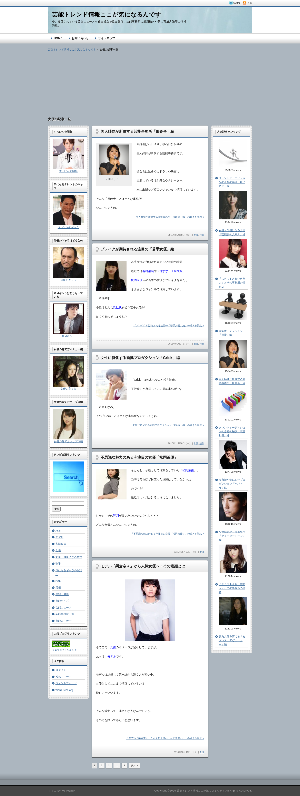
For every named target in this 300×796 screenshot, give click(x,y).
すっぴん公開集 (68, 171)
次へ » (134, 765)
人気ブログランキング (64, 650)
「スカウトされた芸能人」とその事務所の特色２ (232, 282)
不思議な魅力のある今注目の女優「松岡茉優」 (139, 457)
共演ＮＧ (61, 543)
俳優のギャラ (68, 279)
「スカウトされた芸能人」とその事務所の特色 (232, 588)
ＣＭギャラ (68, 336)
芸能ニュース (63, 607)
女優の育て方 (68, 388)
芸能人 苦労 (63, 620)
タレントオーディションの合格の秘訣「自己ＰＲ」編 (232, 182)
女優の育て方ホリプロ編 (68, 441)
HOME (58, 38)
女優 (196, 235)
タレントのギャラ (68, 227)
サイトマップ (106, 38)
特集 (202, 235)
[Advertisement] (150, 80)
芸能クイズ (62, 600)
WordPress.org (64, 689)
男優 (58, 587)
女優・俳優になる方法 (69, 557)
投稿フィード (63, 676)
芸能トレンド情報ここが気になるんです (72, 49)
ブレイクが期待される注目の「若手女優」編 (137, 249)
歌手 (58, 563)
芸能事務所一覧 (65, 614)
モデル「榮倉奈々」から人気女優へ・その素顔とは (143, 566)
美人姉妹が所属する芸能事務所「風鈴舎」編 (137, 131)
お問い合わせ (80, 38)
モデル (59, 537)
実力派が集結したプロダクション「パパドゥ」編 (232, 483)
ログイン (61, 669)
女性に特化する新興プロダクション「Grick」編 (140, 358)
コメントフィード (66, 683)
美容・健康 (62, 594)
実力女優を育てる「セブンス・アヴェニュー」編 (232, 640)
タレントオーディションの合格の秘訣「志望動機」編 (232, 431)
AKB (58, 530)
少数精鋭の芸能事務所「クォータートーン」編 (232, 535)
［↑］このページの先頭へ (62, 790)
